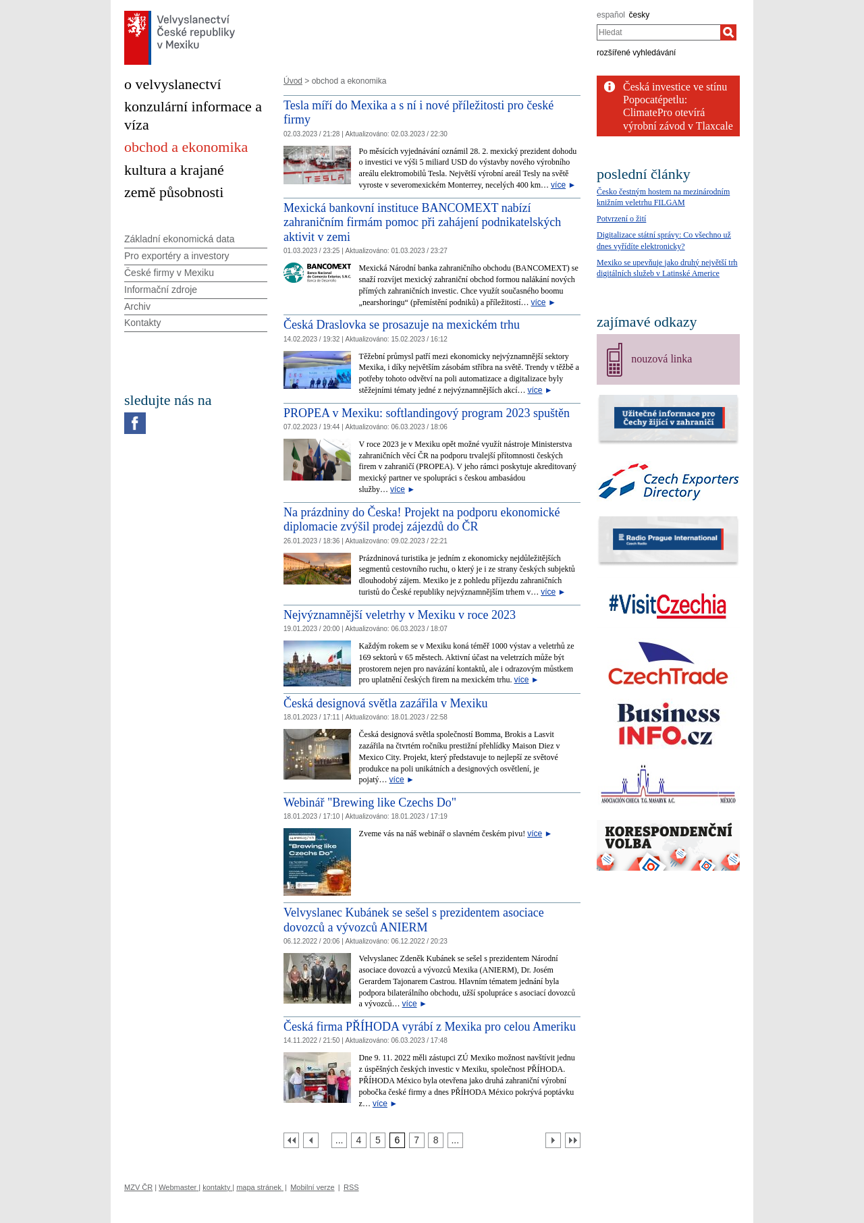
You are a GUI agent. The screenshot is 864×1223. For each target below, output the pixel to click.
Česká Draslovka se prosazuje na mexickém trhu (402, 324)
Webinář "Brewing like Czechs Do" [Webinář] (370, 802)
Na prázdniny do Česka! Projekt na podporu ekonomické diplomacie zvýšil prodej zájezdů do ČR (422, 520)
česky (639, 15)
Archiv (137, 306)
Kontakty (142, 322)
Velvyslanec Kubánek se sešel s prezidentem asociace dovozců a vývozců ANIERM (414, 920)
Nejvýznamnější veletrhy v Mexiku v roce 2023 (400, 615)
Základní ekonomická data (179, 239)
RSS (351, 1187)
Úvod (293, 81)
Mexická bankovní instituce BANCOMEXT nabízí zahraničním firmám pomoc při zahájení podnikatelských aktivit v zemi (422, 222)
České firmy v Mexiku (169, 272)
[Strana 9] (455, 1140)
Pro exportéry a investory (177, 255)
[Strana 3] (339, 1140)
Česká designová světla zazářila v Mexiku (385, 703)
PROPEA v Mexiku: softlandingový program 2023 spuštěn (427, 413)
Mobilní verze (312, 1187)
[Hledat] (728, 32)
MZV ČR (138, 1187)
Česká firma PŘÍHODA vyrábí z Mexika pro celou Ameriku (430, 1026)
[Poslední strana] (572, 1140)
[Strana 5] (377, 1140)
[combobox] (658, 32)
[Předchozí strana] (311, 1140)
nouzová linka (661, 358)
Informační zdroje (160, 289)
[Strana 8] (435, 1140)
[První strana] (291, 1140)
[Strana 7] (417, 1140)
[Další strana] (553, 1140)
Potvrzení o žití (621, 218)
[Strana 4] (359, 1140)
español (611, 15)
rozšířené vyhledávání (636, 53)
